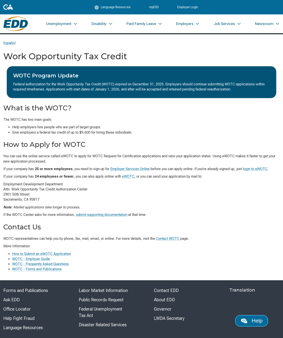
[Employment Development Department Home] (15, 24)
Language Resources (23, 327)
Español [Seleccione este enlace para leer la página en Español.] (9, 43)
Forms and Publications (25, 290)
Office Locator (17, 309)
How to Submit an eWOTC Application (41, 254)
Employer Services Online (130, 169)
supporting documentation (101, 215)
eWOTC (128, 176)
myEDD (154, 7)
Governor (163, 309)
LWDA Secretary (169, 318)
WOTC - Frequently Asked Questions (40, 264)
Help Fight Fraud (18, 318)
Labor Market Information (103, 290)
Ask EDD (11, 299)
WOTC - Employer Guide (31, 259)
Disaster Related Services (103, 324)
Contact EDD (166, 290)
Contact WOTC (167, 238)
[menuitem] (61, 23)
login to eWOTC (255, 169)
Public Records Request (101, 299)
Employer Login (187, 7)
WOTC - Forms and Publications (37, 269)
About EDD (164, 299)
